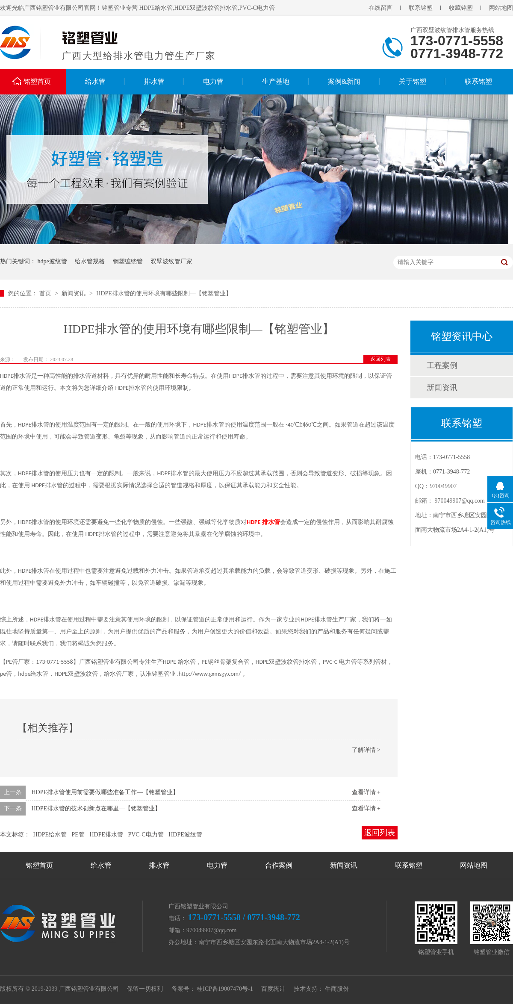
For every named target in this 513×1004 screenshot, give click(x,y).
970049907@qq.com (460, 501)
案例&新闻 (344, 81)
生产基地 (275, 81)
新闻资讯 (74, 293)
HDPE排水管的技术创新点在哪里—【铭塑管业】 (96, 808)
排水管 (154, 81)
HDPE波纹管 (185, 834)
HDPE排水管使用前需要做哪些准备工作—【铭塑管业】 (105, 792)
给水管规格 (90, 261)
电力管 (213, 81)
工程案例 (442, 365)
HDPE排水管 (106, 834)
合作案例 (278, 865)
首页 (46, 293)
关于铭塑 (412, 81)
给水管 (95, 81)
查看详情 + (366, 792)
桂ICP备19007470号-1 (225, 989)
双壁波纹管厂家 (171, 261)
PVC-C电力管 (145, 834)
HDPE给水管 (50, 834)
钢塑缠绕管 (128, 261)
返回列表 (380, 359)
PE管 (78, 834)
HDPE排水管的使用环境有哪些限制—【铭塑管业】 (164, 293)
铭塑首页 (37, 81)
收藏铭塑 (461, 8)
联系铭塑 (421, 8)
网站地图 (501, 8)
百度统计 (273, 989)
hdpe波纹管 (52, 261)
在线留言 (380, 8)
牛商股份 (337, 989)
